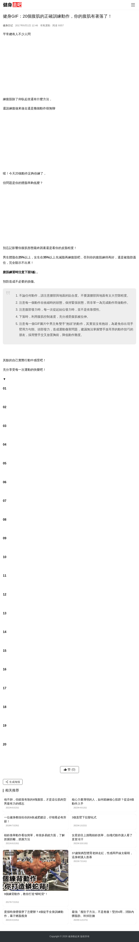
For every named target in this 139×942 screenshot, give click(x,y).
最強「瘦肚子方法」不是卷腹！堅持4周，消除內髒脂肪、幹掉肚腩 (103, 913)
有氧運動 (45, 25)
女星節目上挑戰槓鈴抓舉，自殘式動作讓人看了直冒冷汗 (102, 837)
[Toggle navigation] (133, 4)
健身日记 (8, 25)
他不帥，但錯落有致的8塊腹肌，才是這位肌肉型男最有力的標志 (35, 801)
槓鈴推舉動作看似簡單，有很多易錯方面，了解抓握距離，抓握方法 (34, 837)
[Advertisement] (69, 68)
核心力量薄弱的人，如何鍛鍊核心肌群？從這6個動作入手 (103, 801)
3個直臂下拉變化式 (84, 817)
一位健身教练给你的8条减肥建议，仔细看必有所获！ (35, 819)
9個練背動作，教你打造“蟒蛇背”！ (26, 894)
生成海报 (12, 782)
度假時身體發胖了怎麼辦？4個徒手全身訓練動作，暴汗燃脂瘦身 (33, 913)
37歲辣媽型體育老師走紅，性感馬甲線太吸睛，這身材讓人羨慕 (102, 855)
